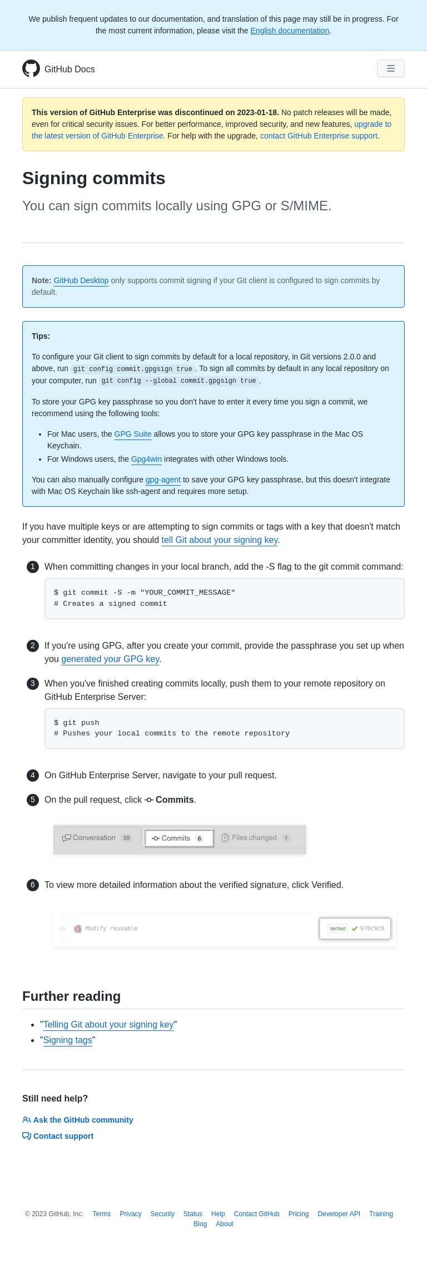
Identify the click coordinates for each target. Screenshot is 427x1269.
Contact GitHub (257, 1214)
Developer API (338, 1214)
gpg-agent (163, 479)
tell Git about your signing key (219, 540)
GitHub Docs (69, 69)
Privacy (130, 1214)
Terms (102, 1214)
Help (218, 1214)
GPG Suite (133, 433)
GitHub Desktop (81, 280)
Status (192, 1214)
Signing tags (67, 1040)
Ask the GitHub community (77, 1119)
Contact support (57, 1136)
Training (381, 1214)
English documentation (290, 30)
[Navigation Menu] (391, 68)
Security (163, 1214)
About (224, 1224)
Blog (200, 1224)
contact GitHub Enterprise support (319, 135)
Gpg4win (146, 459)
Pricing (299, 1214)
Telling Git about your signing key (108, 1024)
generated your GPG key (110, 659)
